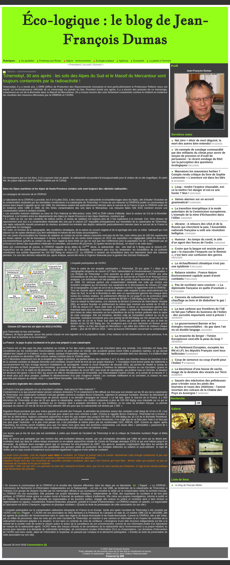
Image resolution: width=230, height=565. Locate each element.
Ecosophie (137, 60)
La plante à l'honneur (158, 60)
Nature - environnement (77, 60)
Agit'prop (122, 60)
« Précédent (74, 64)
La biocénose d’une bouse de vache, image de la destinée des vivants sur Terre (199, 370)
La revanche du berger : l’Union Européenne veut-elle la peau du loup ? (197, 337)
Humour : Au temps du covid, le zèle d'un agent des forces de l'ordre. (196, 241)
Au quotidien (26, 60)
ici (135, 485)
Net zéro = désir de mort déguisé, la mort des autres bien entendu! (196, 142)
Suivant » (98, 64)
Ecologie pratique (103, 60)
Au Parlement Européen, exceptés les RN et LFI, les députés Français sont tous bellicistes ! (198, 350)
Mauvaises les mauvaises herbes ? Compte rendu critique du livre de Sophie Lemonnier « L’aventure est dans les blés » (198, 176)
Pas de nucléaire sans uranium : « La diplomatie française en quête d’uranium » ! (198, 288)
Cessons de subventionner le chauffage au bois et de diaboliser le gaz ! (198, 299)
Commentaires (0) (37, 544)
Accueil (87, 64)
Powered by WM (115, 556)
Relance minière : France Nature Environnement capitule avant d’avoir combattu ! (195, 275)
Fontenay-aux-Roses (49, 60)
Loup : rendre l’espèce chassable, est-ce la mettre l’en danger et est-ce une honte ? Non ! (198, 190)
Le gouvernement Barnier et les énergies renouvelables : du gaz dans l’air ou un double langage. (198, 326)
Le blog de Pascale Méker (188, 485)
